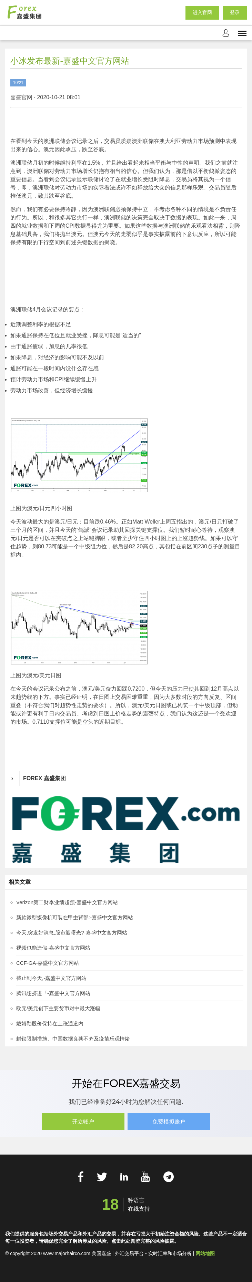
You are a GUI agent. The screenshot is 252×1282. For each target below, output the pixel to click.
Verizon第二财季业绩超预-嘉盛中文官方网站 (67, 902)
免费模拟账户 (169, 1122)
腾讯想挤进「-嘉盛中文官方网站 (53, 993)
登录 (235, 12)
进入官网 (202, 12)
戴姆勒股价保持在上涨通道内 (49, 1023)
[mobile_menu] (242, 32)
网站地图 (205, 1253)
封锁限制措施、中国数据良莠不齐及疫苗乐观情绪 (73, 1039)
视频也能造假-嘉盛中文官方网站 (53, 948)
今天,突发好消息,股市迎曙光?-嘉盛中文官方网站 (71, 932)
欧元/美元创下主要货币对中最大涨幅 (58, 1008)
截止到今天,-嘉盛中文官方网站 (51, 978)
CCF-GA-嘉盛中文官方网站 (47, 963)
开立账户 (83, 1122)
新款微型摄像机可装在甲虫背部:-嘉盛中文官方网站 (74, 917)
